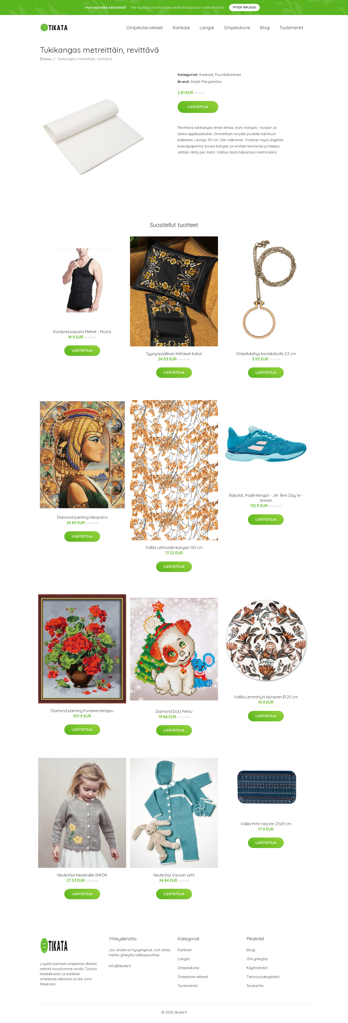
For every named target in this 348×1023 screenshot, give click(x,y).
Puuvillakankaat (228, 77)
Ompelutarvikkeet (144, 29)
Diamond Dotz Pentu (174, 713)
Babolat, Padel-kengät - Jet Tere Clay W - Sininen (266, 500)
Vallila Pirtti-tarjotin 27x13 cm (265, 826)
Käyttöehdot (257, 970)
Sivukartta (254, 988)
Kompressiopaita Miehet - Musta (82, 334)
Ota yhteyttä (257, 961)
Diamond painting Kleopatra (82, 520)
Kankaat (181, 29)
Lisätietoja (198, 109)
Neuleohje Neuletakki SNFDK (82, 877)
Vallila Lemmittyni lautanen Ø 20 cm (266, 699)
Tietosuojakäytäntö (263, 979)
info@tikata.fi (120, 968)
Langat (207, 29)
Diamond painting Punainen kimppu (82, 713)
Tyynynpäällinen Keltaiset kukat (174, 356)
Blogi (265, 29)
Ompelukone (237, 29)
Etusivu (45, 61)
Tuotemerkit (291, 29)
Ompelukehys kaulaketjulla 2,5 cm (266, 356)
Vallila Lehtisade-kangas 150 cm (174, 550)
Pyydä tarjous (244, 7)
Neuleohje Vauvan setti (174, 877)
